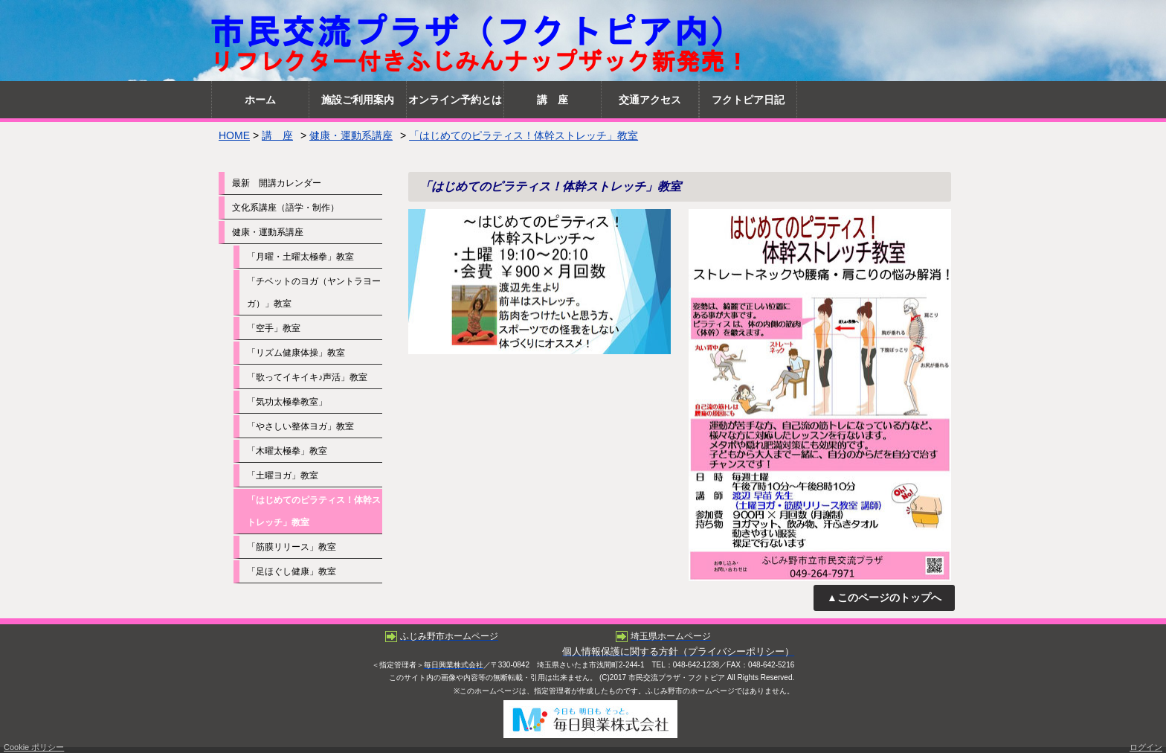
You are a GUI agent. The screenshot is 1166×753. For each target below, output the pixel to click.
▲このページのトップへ (884, 597)
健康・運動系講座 (351, 135)
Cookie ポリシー (34, 747)
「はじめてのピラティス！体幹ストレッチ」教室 (523, 135)
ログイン (1146, 747)
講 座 (277, 135)
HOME (234, 135)
